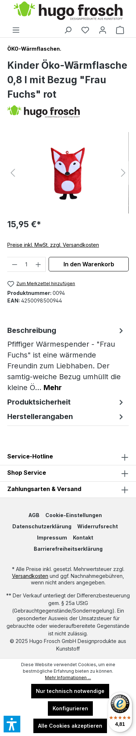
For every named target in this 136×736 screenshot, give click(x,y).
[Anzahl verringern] (14, 264)
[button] (68, 473)
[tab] (66, 359)
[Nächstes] (123, 173)
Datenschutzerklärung (41, 526)
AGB (34, 515)
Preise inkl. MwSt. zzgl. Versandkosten (53, 245)
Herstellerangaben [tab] (66, 416)
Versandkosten (30, 576)
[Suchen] (68, 30)
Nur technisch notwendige (70, 691)
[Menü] (16, 30)
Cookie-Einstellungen (73, 515)
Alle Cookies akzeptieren (70, 726)
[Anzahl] (26, 264)
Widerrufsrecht (97, 526)
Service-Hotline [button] (68, 457)
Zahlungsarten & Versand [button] (68, 490)
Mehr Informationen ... (68, 677)
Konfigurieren (70, 708)
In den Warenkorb (88, 264)
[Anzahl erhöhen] (38, 264)
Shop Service (26, 472)
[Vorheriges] (12, 173)
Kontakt (83, 537)
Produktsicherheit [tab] (66, 402)
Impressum (52, 537)
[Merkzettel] (85, 30)
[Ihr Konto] (102, 30)
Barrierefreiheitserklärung (68, 549)
